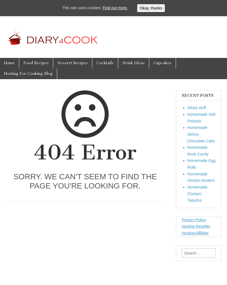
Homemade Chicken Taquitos (197, 193)
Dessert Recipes (72, 63)
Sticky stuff (196, 107)
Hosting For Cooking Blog (28, 73)
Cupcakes (162, 63)
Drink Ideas (133, 63)
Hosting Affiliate (195, 233)
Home (9, 63)
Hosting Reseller (196, 226)
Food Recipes (36, 63)
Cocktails (105, 63)
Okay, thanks (151, 8)
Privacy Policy (194, 220)
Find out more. (115, 8)
